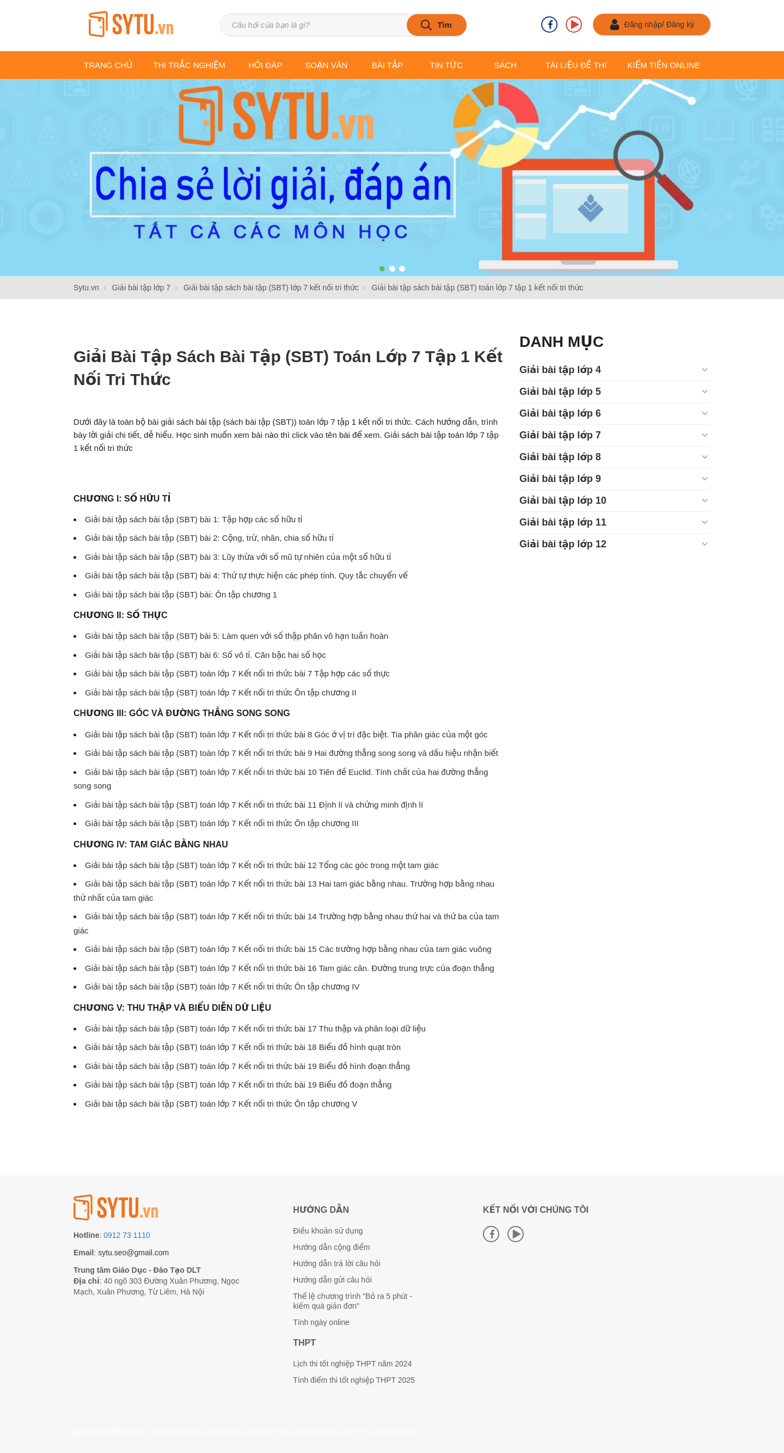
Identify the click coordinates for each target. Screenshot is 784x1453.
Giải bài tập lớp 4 (560, 369)
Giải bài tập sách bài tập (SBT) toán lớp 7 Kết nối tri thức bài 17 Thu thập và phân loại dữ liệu (255, 1028)
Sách (505, 65)
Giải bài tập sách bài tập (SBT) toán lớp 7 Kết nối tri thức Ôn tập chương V (221, 1103)
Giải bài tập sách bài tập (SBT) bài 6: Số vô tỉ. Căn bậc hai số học (205, 655)
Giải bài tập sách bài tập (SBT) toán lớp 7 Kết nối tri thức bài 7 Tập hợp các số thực (237, 673)
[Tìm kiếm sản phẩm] (343, 25)
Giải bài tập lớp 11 (563, 522)
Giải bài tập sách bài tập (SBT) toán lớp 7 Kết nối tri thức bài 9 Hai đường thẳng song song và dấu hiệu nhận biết (291, 753)
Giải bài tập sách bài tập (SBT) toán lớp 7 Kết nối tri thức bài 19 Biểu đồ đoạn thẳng (238, 1084)
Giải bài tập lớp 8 (560, 456)
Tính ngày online (321, 1322)
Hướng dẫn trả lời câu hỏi (337, 1263)
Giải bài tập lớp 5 (560, 391)
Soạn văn (326, 65)
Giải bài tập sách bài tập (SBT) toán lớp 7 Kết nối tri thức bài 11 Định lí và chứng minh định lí (254, 804)
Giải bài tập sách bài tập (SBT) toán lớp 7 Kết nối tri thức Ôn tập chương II (221, 692)
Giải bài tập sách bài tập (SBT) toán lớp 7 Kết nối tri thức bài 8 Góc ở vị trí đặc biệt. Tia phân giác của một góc (286, 734)
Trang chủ (108, 65)
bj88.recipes (94, 1431)
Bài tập (387, 65)
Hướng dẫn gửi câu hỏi (332, 1279)
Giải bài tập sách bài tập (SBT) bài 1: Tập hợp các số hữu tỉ (194, 519)
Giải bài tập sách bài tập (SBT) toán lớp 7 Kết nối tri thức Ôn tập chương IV (222, 986)
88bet (264, 1431)
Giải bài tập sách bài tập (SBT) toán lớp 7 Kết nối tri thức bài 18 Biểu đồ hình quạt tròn (243, 1047)
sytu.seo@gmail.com (133, 1252)
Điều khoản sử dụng (328, 1230)
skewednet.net (228, 1431)
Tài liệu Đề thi (576, 65)
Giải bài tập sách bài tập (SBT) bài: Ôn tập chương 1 (181, 594)
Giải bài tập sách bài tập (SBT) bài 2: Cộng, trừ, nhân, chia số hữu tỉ (209, 537)
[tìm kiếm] (437, 25)
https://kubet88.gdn (388, 1431)
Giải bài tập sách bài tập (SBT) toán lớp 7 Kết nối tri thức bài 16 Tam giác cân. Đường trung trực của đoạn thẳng (289, 968)
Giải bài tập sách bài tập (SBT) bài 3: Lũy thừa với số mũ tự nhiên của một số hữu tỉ (238, 556)
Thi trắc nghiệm (189, 65)
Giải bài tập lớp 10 (563, 500)
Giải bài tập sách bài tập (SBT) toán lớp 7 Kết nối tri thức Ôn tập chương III (222, 823)
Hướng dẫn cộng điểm (331, 1247)
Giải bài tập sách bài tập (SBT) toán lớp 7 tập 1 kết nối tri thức (288, 367)
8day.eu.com (138, 1431)
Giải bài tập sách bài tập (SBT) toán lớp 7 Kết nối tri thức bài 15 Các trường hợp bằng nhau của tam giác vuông (288, 949)
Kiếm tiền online (663, 65)
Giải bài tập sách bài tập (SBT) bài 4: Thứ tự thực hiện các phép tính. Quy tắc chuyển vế (246, 575)
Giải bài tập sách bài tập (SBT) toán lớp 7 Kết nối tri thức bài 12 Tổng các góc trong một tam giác (262, 865)
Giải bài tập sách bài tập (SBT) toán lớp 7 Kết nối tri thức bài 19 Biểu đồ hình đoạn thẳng (247, 1066)
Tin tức (446, 65)
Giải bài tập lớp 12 (563, 544)
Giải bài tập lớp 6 (560, 413)
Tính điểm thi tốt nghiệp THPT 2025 (354, 1380)
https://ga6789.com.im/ (315, 1431)
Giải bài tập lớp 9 (560, 478)
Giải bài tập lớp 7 (560, 435)
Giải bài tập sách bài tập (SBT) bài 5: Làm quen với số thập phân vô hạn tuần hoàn (236, 635)
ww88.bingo (182, 1431)
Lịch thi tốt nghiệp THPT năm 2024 (352, 1363)
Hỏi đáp (265, 65)
